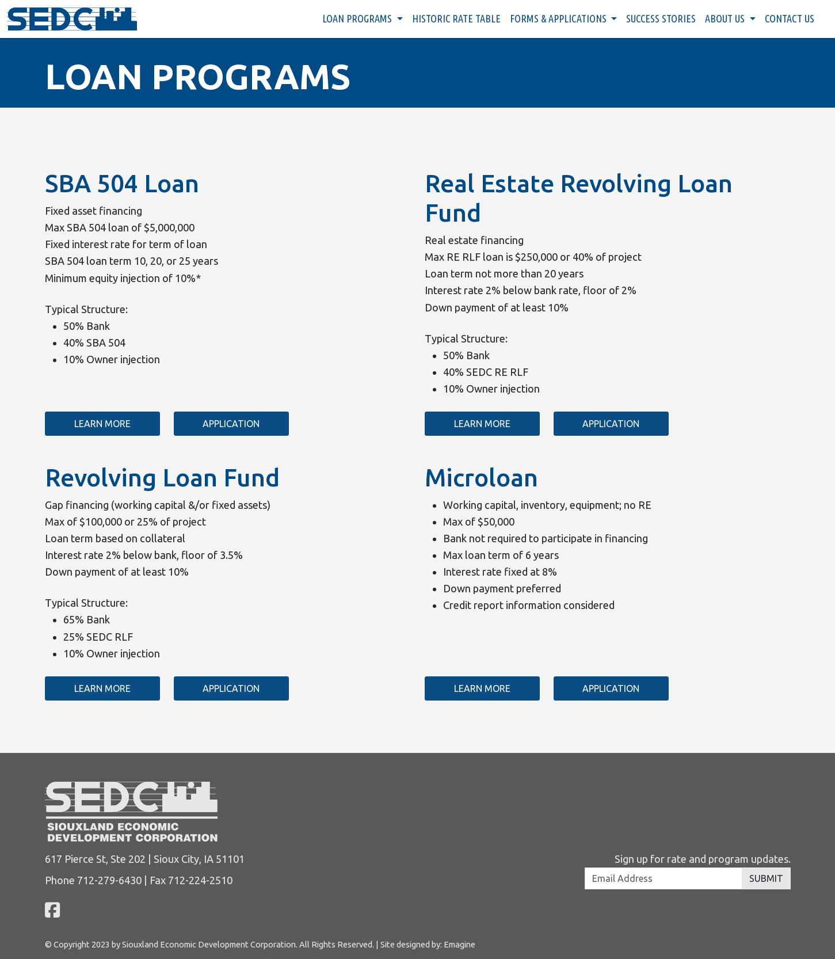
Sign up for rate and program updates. (703, 859)
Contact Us (789, 18)
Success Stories (661, 18)
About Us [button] (726, 18)
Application (231, 423)
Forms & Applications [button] (559, 18)
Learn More (102, 423)
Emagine (459, 944)
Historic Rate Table (456, 18)
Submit (766, 878)
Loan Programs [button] (358, 18)
